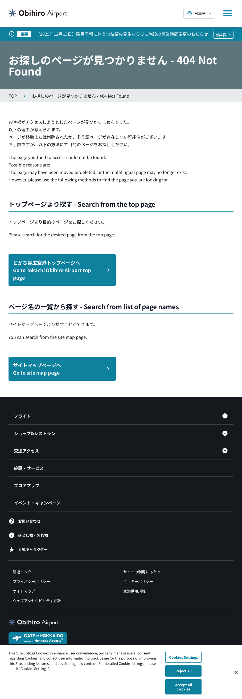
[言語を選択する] (199, 13)
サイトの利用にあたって (143, 571)
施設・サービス (29, 468)
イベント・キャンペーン (37, 502)
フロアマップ (26, 485)
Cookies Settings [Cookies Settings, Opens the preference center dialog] (183, 659)
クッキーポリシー (138, 581)
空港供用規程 (134, 591)
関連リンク (22, 571)
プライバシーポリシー (31, 581)
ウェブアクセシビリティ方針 (37, 600)
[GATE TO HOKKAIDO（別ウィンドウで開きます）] (38, 637)
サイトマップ (24, 591)
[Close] (236, 675)
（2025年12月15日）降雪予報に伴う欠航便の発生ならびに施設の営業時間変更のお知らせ (122, 34)
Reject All (183, 673)
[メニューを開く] (227, 13)
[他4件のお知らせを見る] (223, 35)
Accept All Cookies (183, 689)
